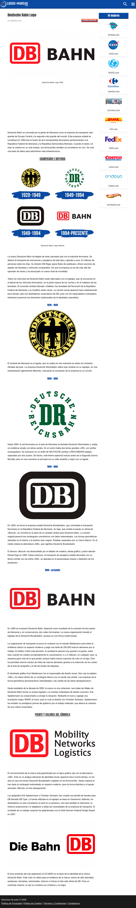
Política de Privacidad (11, 903)
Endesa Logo (114, 186)
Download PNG (89, 20)
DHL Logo (113, 129)
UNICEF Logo (113, 72)
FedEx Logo (113, 148)
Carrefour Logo (113, 91)
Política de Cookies (33, 903)
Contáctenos (74, 903)
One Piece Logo (113, 110)
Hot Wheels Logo (113, 205)
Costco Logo (113, 167)
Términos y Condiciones (54, 903)
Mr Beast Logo (113, 35)
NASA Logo (113, 54)
